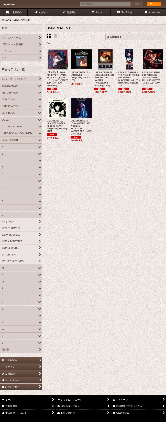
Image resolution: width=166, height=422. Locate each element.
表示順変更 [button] (114, 36)
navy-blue (8, 4)
